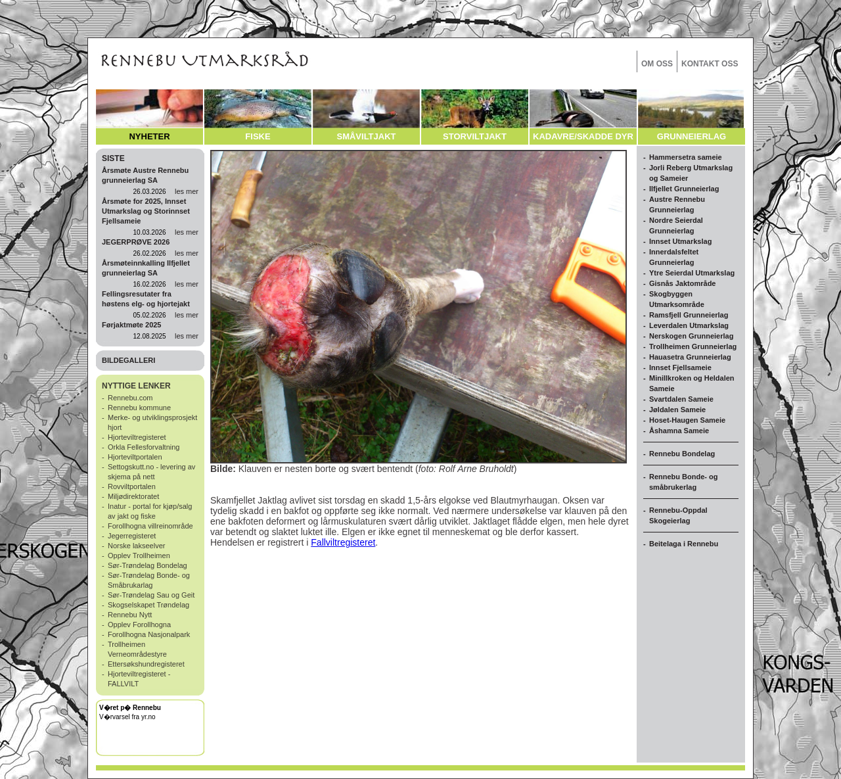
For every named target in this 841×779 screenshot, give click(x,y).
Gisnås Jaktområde (682, 283)
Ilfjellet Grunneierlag (684, 189)
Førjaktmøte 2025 (131, 325)
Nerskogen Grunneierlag (691, 336)
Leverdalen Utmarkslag (689, 325)
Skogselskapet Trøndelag (148, 605)
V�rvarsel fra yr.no (127, 716)
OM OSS (657, 63)
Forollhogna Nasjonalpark (149, 634)
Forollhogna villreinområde (150, 526)
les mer (186, 191)
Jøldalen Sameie (677, 409)
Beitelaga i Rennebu (683, 544)
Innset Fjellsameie (680, 367)
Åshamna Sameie (679, 431)
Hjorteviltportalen (135, 457)
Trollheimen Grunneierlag (693, 346)
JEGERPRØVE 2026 (136, 242)
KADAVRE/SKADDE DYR (583, 136)
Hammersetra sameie (685, 157)
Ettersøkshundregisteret (146, 664)
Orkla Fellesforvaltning (143, 447)
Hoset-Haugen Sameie (687, 420)
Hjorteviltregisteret (137, 437)
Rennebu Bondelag (682, 454)
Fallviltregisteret (343, 542)
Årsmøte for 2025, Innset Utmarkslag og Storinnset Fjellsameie (146, 211)
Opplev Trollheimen (139, 555)
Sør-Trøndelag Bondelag (147, 565)
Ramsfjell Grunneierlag (688, 315)
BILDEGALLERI (128, 360)
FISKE (257, 136)
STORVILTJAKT (475, 136)
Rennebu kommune (139, 408)
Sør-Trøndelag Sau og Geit (151, 595)
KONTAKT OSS (709, 63)
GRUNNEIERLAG (691, 136)
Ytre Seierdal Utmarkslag (692, 273)
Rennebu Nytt (130, 615)
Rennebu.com (130, 398)
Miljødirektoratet (133, 496)
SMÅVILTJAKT (366, 136)
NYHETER (149, 136)
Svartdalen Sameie (681, 399)
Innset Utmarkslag (680, 241)
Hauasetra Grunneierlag (690, 357)
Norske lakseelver (136, 546)
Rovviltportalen (132, 486)
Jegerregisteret (132, 536)
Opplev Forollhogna (139, 624)
